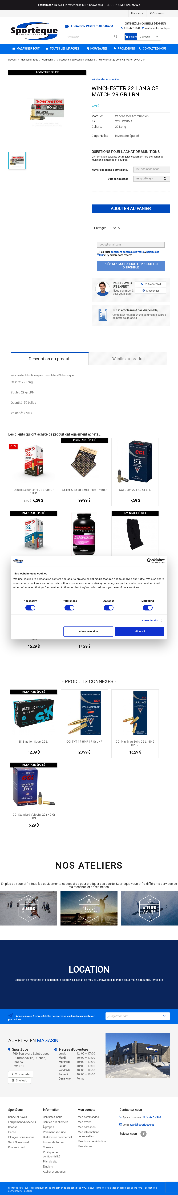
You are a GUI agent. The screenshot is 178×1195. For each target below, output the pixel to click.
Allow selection (88, 631)
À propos (48, 1127)
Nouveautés (98, 48)
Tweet (114, 229)
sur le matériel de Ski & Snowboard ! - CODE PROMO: (89, 5)
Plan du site (50, 1161)
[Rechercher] (92, 36)
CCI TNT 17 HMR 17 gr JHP (84, 741)
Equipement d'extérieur (22, 1122)
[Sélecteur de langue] (137, 13)
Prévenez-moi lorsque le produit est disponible (131, 265)
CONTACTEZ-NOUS (154, 48)
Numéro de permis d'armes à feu (110, 169)
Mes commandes (88, 1117)
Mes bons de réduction (92, 1141)
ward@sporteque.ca (142, 1124)
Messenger (151, 290)
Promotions (126, 48)
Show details (150, 620)
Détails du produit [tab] (128, 358)
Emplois (48, 1166)
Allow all (139, 631)
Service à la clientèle (55, 1122)
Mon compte (86, 1110)
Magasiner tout (27, 48)
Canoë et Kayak (17, 1117)
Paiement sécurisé (54, 1132)
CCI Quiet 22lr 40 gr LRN (135, 490)
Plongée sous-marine (21, 1137)
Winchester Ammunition (106, 79)
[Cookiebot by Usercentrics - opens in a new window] (149, 561)
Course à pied (16, 1147)
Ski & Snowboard (18, 1142)
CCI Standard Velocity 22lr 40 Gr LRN (34, 816)
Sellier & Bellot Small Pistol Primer (84, 490)
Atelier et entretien (54, 1171)
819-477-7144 (132, 28)
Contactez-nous (52, 1117)
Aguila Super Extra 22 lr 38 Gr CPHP (34, 491)
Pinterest (119, 229)
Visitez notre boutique (157, 28)
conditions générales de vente (127, 252)
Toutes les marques (64, 48)
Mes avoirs (84, 1122)
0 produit (149, 36)
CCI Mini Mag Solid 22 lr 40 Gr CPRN (136, 743)
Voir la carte (22, 1074)
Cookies (48, 1147)
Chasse (12, 1127)
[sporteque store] (138, 1055)
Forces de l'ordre (53, 1142)
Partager (110, 229)
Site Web (21, 1080)
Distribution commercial (57, 1137)
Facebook (143, 1134)
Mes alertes (85, 1146)
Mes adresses (87, 1127)
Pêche (12, 1132)
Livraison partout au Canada (92, 26)
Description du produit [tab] (50, 358)
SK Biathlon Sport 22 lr (34, 741)
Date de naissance (118, 179)
